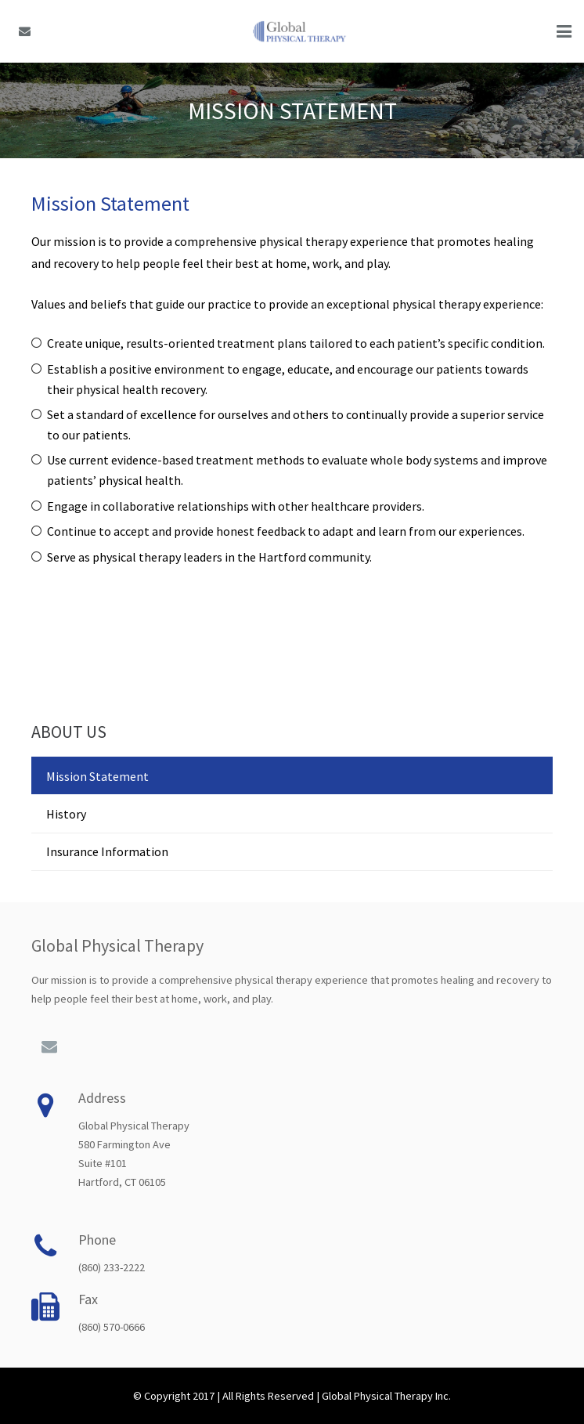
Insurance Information (107, 851)
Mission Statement (97, 776)
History (66, 814)
